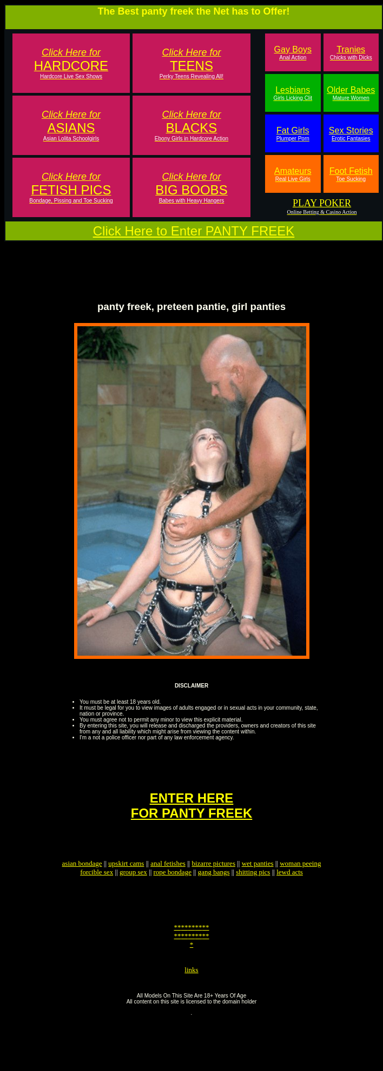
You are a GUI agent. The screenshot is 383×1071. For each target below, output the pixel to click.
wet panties (258, 883)
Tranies (351, 52)
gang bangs (214, 891)
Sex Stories (351, 134)
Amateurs (292, 174)
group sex (133, 891)
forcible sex (96, 891)
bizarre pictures (213, 883)
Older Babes (351, 93)
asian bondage (82, 883)
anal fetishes (168, 883)
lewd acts (289, 891)
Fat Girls (292, 134)
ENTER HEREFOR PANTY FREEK (191, 820)
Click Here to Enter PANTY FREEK (194, 231)
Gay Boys (293, 52)
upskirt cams (126, 883)
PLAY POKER (322, 203)
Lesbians (292, 93)
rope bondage (173, 891)
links (191, 1000)
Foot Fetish (351, 174)
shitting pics (253, 891)
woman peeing (300, 883)
